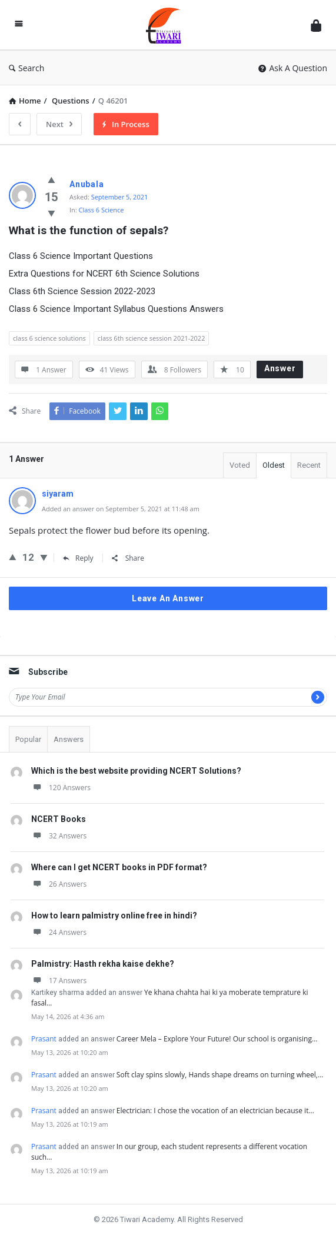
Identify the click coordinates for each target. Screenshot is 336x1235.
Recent (309, 465)
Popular (28, 739)
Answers (69, 739)
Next (59, 124)
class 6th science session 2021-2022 (151, 338)
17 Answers (59, 981)
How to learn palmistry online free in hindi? (114, 915)
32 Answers (59, 836)
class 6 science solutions (49, 338)
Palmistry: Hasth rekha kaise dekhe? (102, 963)
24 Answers (59, 932)
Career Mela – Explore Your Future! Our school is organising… (217, 1039)
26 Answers (59, 884)
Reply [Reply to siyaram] (78, 558)
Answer (280, 368)
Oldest (273, 465)
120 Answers (61, 788)
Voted (239, 465)
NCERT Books (58, 819)
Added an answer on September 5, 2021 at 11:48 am (120, 508)
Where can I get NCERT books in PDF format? (119, 867)
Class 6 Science (101, 209)
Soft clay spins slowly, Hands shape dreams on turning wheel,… (220, 1075)
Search (26, 68)
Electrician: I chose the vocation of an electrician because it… (215, 1111)
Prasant (43, 1039)
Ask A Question (292, 68)
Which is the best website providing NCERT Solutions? (136, 770)
